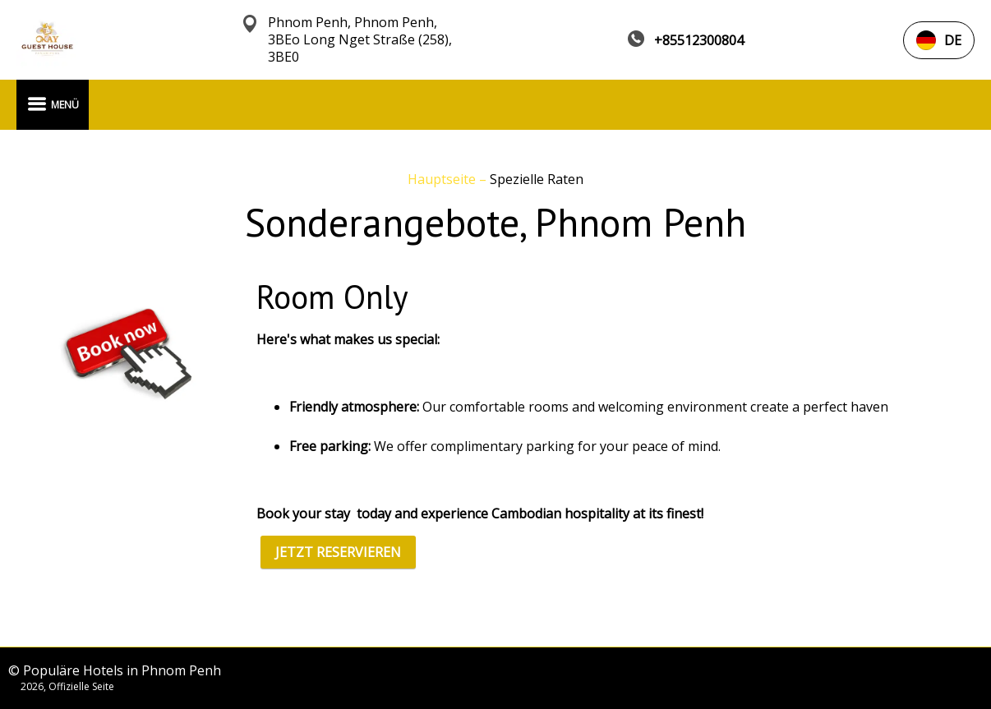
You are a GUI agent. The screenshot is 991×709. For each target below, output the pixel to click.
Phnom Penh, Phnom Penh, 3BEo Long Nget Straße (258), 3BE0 (360, 40)
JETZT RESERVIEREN (338, 552)
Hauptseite (443, 179)
